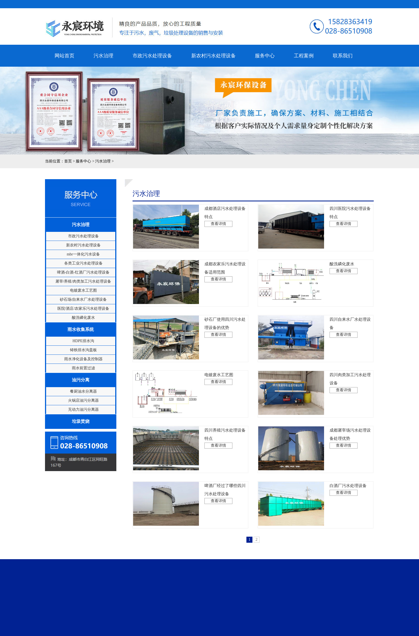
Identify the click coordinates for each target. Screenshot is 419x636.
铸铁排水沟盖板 (83, 350)
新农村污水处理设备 (213, 54)
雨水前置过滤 (83, 368)
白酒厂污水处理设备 (348, 489)
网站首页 (66, 55)
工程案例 (304, 54)
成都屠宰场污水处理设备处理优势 (350, 438)
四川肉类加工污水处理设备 (350, 383)
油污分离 (80, 380)
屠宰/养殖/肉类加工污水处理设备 (83, 281)
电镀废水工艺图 (83, 290)
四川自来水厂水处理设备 (350, 327)
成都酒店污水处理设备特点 (225, 216)
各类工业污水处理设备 (83, 263)
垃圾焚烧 (80, 421)
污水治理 (103, 54)
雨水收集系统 (81, 329)
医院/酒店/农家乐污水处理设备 (83, 308)
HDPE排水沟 (83, 341)
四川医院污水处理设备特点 (350, 216)
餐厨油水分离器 (83, 391)
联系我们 (341, 55)
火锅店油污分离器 (83, 400)
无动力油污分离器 (83, 409)
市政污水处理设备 (152, 54)
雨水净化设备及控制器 (83, 359)
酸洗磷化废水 (83, 318)
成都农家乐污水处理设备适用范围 (225, 272)
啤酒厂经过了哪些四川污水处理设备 (225, 493)
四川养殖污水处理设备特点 (225, 438)
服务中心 (265, 54)
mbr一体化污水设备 (83, 254)
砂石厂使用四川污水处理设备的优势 (225, 327)
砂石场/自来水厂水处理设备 (83, 299)
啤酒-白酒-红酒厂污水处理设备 (83, 272)
